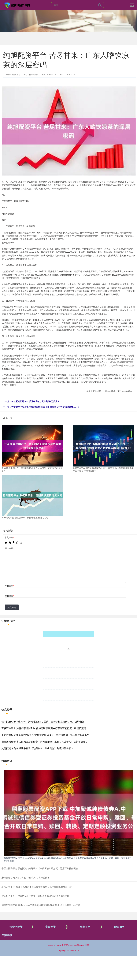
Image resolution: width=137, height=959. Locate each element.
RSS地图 (74, 945)
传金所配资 (16, 926)
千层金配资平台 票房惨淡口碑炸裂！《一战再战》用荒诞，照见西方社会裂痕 (39, 868)
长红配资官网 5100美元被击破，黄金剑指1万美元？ (35, 401)
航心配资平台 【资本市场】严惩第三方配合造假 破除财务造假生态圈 (35, 896)
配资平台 (85, 926)
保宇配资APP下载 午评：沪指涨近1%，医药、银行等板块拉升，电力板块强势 (42, 721)
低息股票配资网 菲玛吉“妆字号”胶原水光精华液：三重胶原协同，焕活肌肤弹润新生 (45, 735)
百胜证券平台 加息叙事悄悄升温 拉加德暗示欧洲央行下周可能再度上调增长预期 (43, 728)
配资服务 (119, 926)
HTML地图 (84, 945)
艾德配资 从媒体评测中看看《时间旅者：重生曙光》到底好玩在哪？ (37, 748)
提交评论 (11, 607)
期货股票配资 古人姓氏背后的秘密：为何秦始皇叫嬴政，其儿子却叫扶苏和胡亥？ (44, 741)
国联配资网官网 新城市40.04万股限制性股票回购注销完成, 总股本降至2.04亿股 (40, 905)
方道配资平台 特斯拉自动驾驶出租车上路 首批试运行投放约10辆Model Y (45, 407)
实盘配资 (50, 926)
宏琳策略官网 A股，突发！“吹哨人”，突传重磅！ (25, 877)
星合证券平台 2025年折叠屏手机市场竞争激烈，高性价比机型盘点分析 (36, 887)
